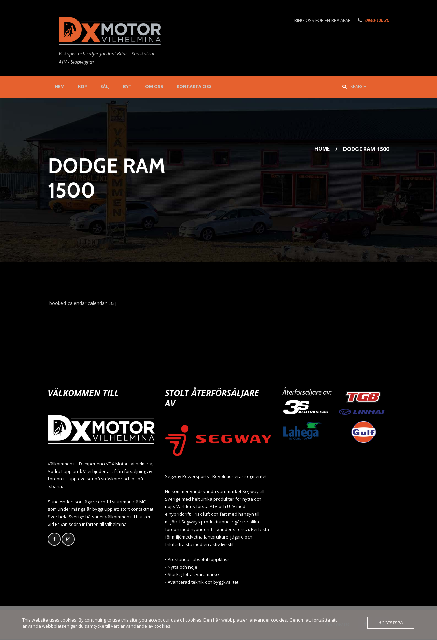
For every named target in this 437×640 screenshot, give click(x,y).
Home (321, 149)
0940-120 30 (377, 20)
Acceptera (391, 623)
